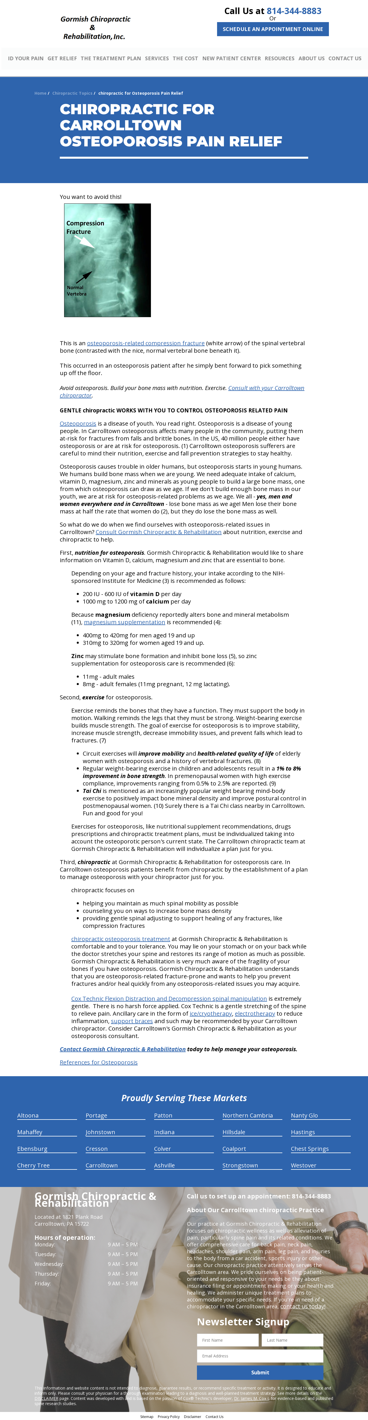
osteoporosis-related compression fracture (146, 342)
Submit (260, 1371)
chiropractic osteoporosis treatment (120, 938)
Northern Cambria (248, 1114)
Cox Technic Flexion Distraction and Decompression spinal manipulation (169, 998)
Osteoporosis (78, 422)
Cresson (97, 1148)
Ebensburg (32, 1148)
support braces (132, 1020)
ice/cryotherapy (211, 1012)
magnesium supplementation (124, 621)
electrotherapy (255, 1012)
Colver (162, 1148)
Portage (96, 1114)
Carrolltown (102, 1164)
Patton (163, 1114)
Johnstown (100, 1131)
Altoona (28, 1114)
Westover (304, 1164)
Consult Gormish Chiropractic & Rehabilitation (159, 531)
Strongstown (240, 1164)
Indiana (164, 1131)
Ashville (164, 1164)
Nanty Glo (304, 1114)
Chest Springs (310, 1148)
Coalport (234, 1148)
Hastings (303, 1131)
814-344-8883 (294, 11)
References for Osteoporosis (99, 1061)
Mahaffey (29, 1131)
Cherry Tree (33, 1164)
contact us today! (301, 1305)
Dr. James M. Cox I (251, 1397)
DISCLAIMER (46, 1397)
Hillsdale (234, 1131)
